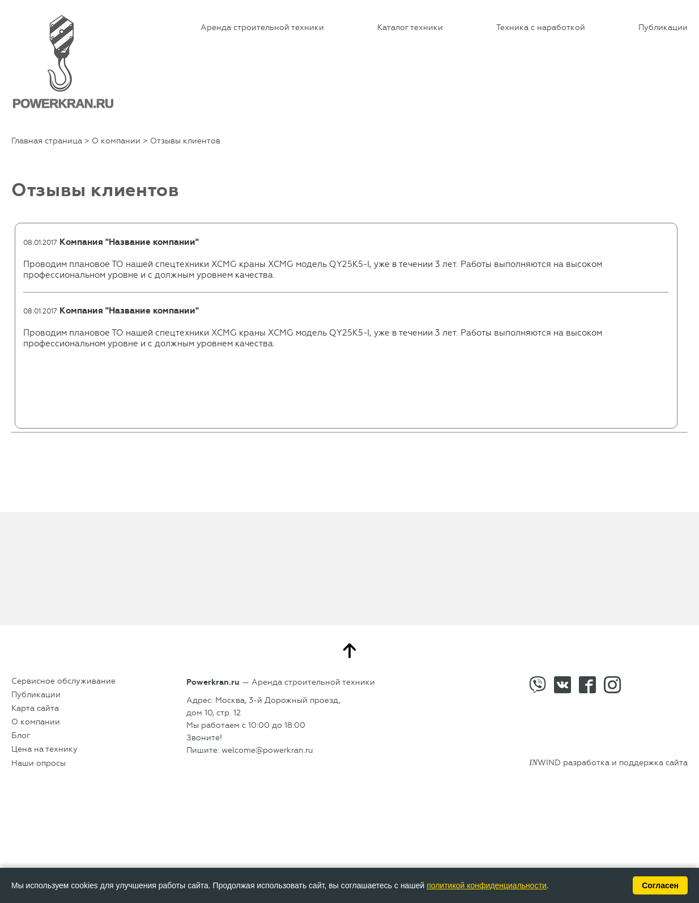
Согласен (660, 885)
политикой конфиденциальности (487, 885)
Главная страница (46, 141)
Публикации (663, 27)
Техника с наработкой (540, 27)
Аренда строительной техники (262, 27)
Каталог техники (410, 27)
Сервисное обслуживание (63, 681)
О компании (116, 141)
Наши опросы (38, 763)
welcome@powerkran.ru (267, 750)
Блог (21, 735)
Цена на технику (44, 749)
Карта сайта (35, 708)
